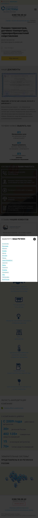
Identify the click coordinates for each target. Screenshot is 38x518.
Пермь (4, 258)
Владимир (5, 246)
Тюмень (4, 270)
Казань (4, 251)
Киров (4, 253)
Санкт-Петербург (7, 260)
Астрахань (5, 243)
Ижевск (4, 248)
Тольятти (5, 267)
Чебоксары (5, 277)
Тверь (4, 265)
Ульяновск (5, 272)
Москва (4, 255)
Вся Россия (5, 279)
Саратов (4, 263)
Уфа (3, 274)
